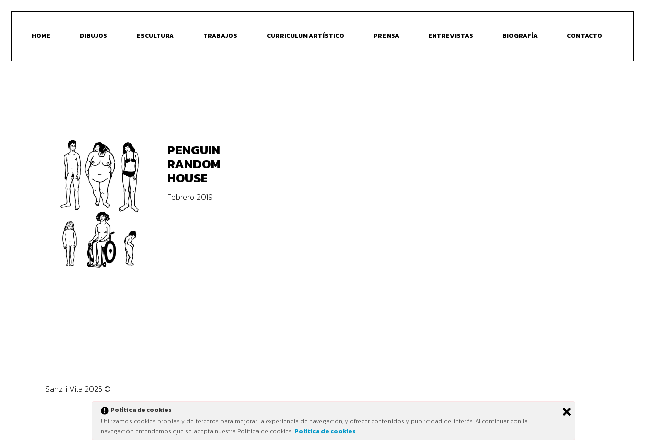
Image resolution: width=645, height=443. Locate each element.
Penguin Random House (193, 163)
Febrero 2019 (190, 197)
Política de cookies (325, 431)
